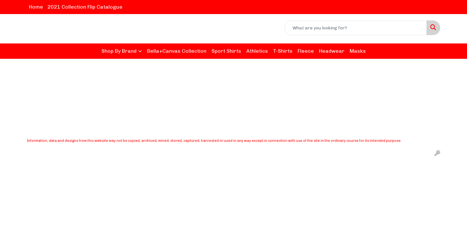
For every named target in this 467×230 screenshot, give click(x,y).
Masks (358, 51)
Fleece (306, 51)
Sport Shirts (226, 51)
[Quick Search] (355, 27)
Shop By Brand (119, 51)
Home (36, 7)
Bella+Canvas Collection (176, 51)
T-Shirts (283, 51)
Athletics (257, 51)
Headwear (332, 51)
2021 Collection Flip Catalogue (85, 7)
